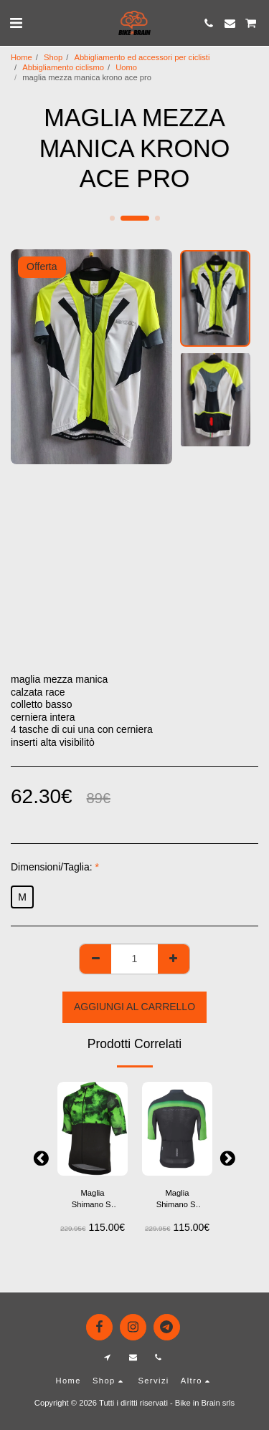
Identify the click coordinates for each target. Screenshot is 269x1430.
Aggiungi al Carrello (134, 1006)
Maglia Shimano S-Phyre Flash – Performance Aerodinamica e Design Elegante (92, 1200)
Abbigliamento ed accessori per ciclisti (141, 57)
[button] (16, 23)
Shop (53, 57)
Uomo (126, 67)
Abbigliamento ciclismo (63, 67)
